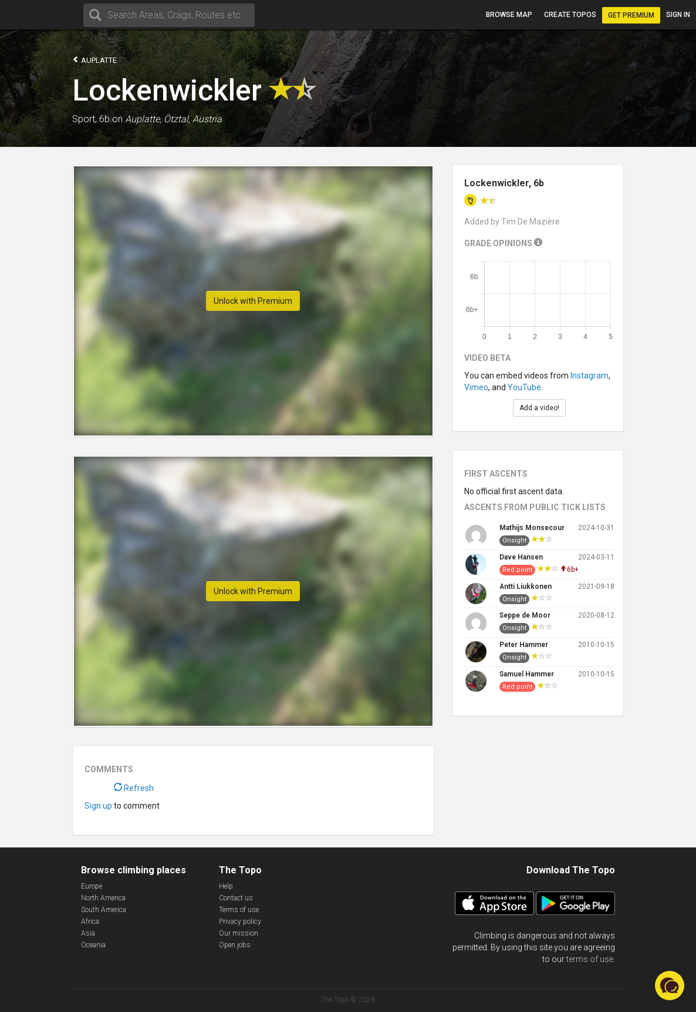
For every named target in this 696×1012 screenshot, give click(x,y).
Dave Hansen (521, 557)
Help (226, 886)
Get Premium (631, 15)
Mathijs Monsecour (532, 528)
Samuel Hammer (526, 674)
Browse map (509, 15)
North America (103, 898)
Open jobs (235, 945)
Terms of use (239, 910)
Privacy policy (240, 921)
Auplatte (94, 60)
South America (103, 910)
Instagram (589, 375)
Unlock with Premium (253, 301)
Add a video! (539, 408)
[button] (669, 985)
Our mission (238, 933)
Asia (88, 933)
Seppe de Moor (524, 615)
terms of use (589, 959)
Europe (91, 886)
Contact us (236, 898)
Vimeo (476, 387)
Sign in (678, 15)
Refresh (134, 788)
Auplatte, (143, 119)
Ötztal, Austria (193, 119)
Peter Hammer (523, 645)
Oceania (93, 945)
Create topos (570, 15)
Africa (90, 921)
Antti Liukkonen (525, 586)
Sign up (98, 805)
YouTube (524, 387)
